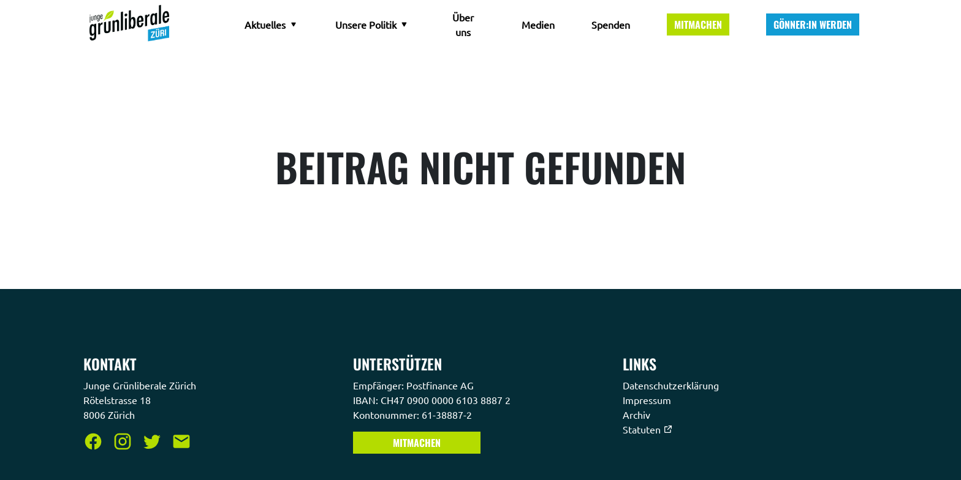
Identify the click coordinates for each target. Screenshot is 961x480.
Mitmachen (698, 24)
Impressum (648, 400)
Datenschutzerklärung (672, 385)
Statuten (648, 429)
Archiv (638, 414)
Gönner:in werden (812, 24)
